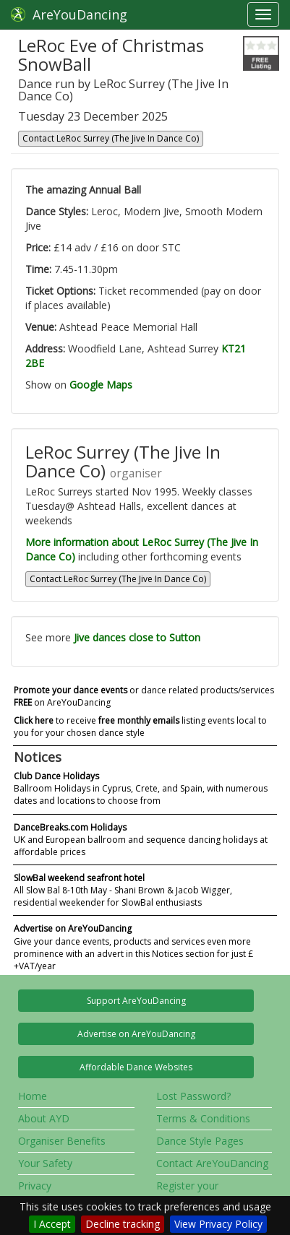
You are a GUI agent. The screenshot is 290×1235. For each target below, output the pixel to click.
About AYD (43, 1118)
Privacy (34, 1185)
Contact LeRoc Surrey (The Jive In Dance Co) (110, 138)
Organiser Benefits (62, 1141)
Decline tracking (122, 1224)
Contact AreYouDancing (212, 1163)
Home (32, 1096)
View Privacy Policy (218, 1224)
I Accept (52, 1224)
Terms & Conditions (203, 1118)
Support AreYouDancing (136, 1000)
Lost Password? (193, 1096)
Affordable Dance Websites (136, 1067)
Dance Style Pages (200, 1141)
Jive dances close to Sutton (137, 637)
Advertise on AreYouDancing (136, 1034)
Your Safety (45, 1163)
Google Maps (100, 384)
